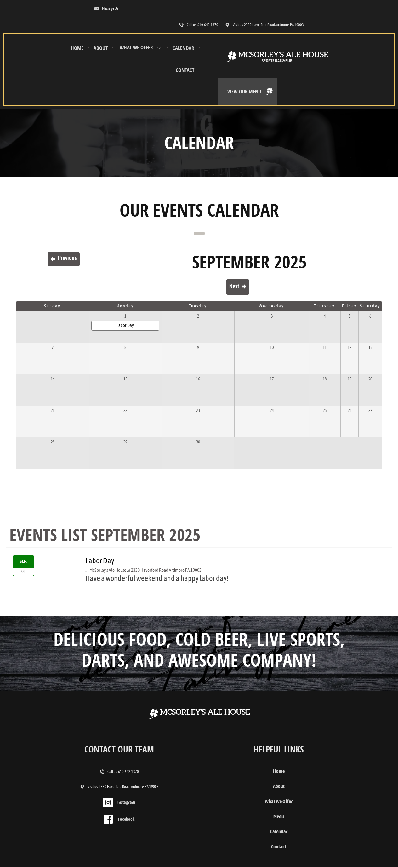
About (67, 32)
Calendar (90, 54)
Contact (120, 54)
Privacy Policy (60, 843)
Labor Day (94, 268)
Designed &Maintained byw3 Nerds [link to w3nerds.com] (368, 836)
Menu (199, 760)
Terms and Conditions (27, 843)
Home (44, 32)
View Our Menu (361, 40)
